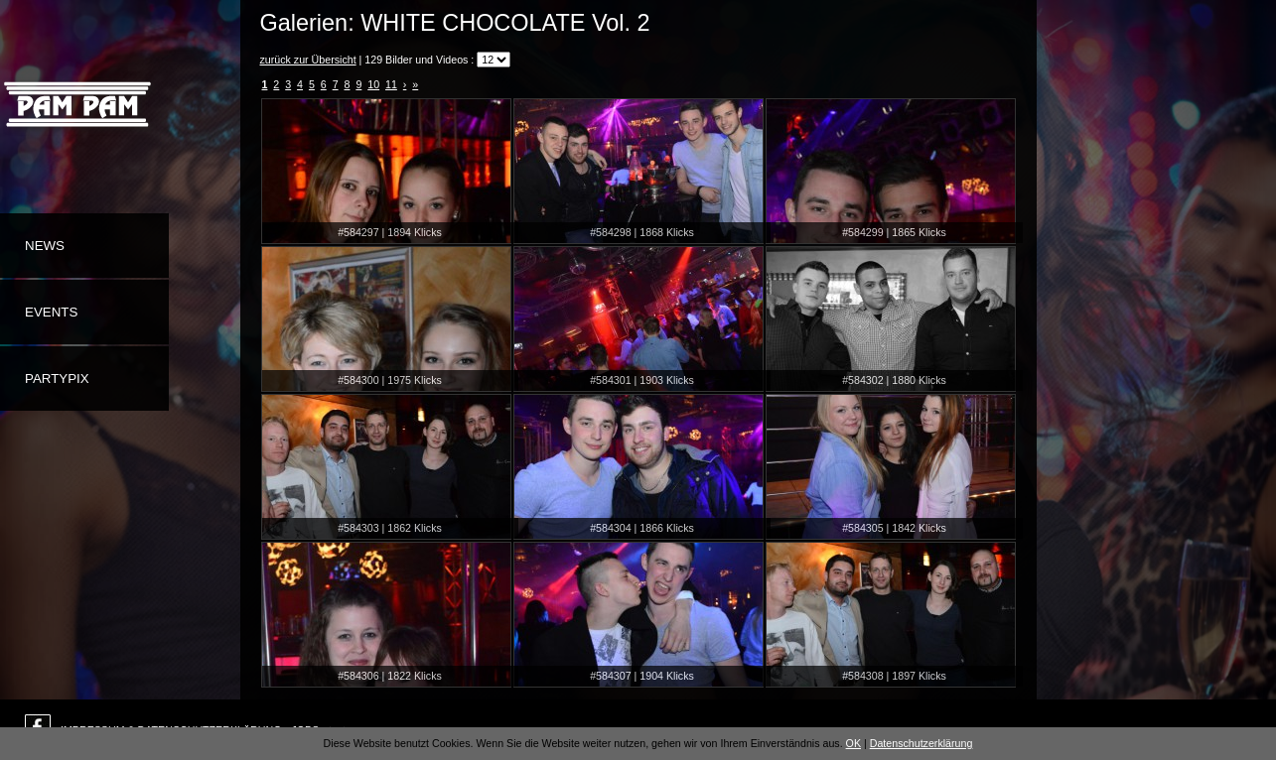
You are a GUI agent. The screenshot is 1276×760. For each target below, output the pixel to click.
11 (391, 84)
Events (51, 312)
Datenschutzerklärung (921, 743)
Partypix (57, 378)
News (45, 245)
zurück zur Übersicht (308, 59)
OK (853, 743)
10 (373, 84)
